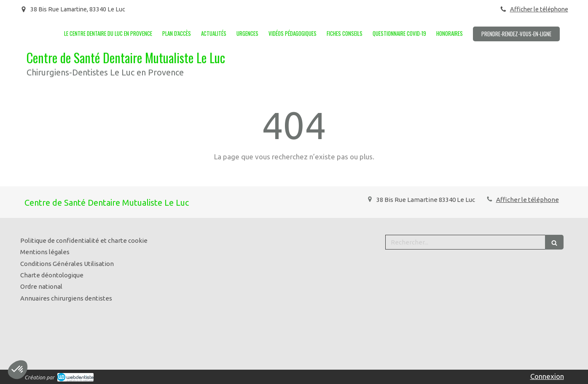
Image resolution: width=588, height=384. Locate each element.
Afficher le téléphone (539, 9)
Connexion (547, 376)
